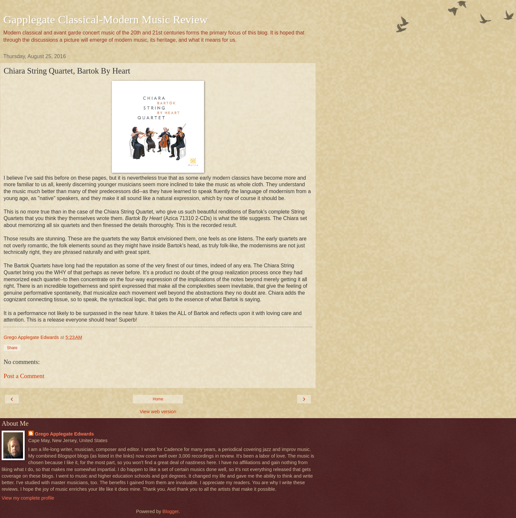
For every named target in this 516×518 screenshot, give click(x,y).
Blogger (171, 511)
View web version (158, 411)
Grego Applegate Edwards (64, 434)
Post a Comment (24, 375)
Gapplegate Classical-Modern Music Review (105, 19)
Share (12, 348)
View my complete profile (28, 498)
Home (158, 399)
